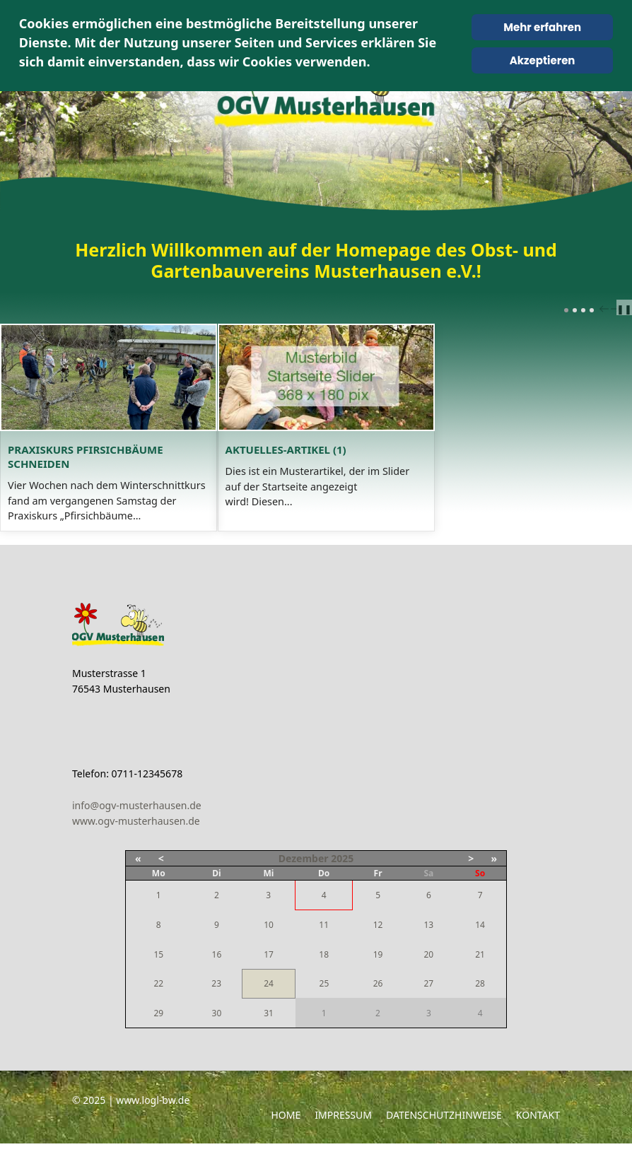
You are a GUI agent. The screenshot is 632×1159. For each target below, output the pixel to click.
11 (324, 940)
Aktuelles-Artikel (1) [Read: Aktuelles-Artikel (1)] (392, 494)
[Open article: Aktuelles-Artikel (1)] (477, 400)
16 (217, 970)
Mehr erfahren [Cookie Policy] (542, 27)
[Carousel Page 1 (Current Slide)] (566, 310)
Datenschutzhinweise (444, 1130)
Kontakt (538, 1130)
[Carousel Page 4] (592, 310)
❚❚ (624, 308)
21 (480, 970)
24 (269, 999)
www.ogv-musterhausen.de (136, 836)
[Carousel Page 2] (575, 310)
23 (216, 999)
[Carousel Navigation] (608, 308)
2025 (342, 874)
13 (428, 940)
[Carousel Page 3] (583, 310)
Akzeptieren (542, 60)
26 (378, 999)
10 (269, 940)
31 (269, 1029)
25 (324, 999)
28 (480, 999)
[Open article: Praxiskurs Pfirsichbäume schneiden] (154, 400)
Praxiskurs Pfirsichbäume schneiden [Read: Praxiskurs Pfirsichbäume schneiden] (118, 494)
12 (378, 940)
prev (606, 309)
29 (158, 1029)
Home (285, 1130)
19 (378, 970)
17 (269, 969)
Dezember (304, 874)
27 (428, 999)
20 (428, 970)
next (617, 309)
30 (217, 1029)
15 (158, 970)
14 (480, 940)
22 (158, 999)
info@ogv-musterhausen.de (136, 820)
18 (324, 970)
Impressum (343, 1130)
